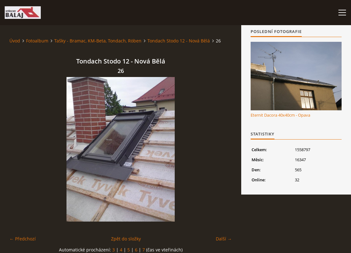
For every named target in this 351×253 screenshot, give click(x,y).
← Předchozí (22, 239)
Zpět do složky (126, 239)
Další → (224, 239)
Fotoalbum (37, 41)
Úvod (14, 41)
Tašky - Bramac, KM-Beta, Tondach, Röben (97, 41)
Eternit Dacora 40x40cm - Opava (280, 115)
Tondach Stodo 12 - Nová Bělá (178, 41)
